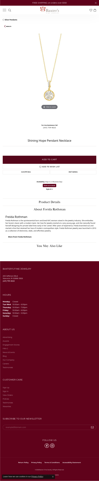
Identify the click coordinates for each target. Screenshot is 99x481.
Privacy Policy (36, 462)
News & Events (9, 352)
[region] (49, 75)
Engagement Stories (11, 345)
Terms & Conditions (52, 462)
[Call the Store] (9, 281)
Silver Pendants (11, 20)
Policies (6, 399)
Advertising (7, 337)
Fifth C (5, 349)
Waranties (7, 406)
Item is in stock (49, 185)
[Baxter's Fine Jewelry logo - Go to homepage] (49, 10)
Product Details (49, 202)
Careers (6, 364)
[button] (9, 10)
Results (8, 26)
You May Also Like (49, 246)
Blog (5, 356)
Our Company (8, 360)
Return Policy (23, 462)
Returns (73, 172)
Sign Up (6, 388)
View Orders (8, 395)
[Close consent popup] (53, 476)
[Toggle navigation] (4, 10)
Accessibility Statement (71, 462)
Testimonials (8, 367)
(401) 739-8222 (49, 128)
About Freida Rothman (50, 209)
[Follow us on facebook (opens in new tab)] (47, 445)
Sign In (5, 391)
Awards (6, 341)
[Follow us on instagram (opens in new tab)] (52, 445)
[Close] (95, 3)
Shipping (26, 172)
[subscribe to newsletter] (92, 427)
